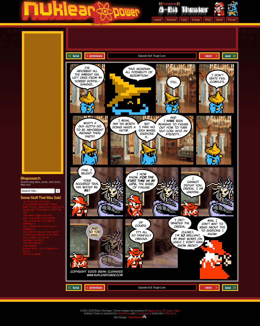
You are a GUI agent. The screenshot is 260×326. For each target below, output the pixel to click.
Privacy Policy (172, 310)
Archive (171, 19)
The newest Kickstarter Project (40, 204)
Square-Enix (154, 310)
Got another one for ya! (36, 237)
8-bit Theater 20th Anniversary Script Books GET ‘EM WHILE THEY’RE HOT (43, 209)
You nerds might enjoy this (38, 215)
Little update (30, 245)
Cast (184, 19)
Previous (94, 56)
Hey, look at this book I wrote (39, 217)
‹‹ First (74, 56)
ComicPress (142, 313)
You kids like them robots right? (40, 231)
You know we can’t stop (36, 201)
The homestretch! (33, 242)
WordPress (124, 313)
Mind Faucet (137, 317)
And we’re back (31, 253)
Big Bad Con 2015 (33, 240)
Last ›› (229, 56)
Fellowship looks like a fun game (41, 234)
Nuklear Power (79, 14)
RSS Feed (170, 313)
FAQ (208, 19)
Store (219, 19)
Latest (157, 19)
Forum (232, 19)
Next (209, 56)
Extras (196, 19)
